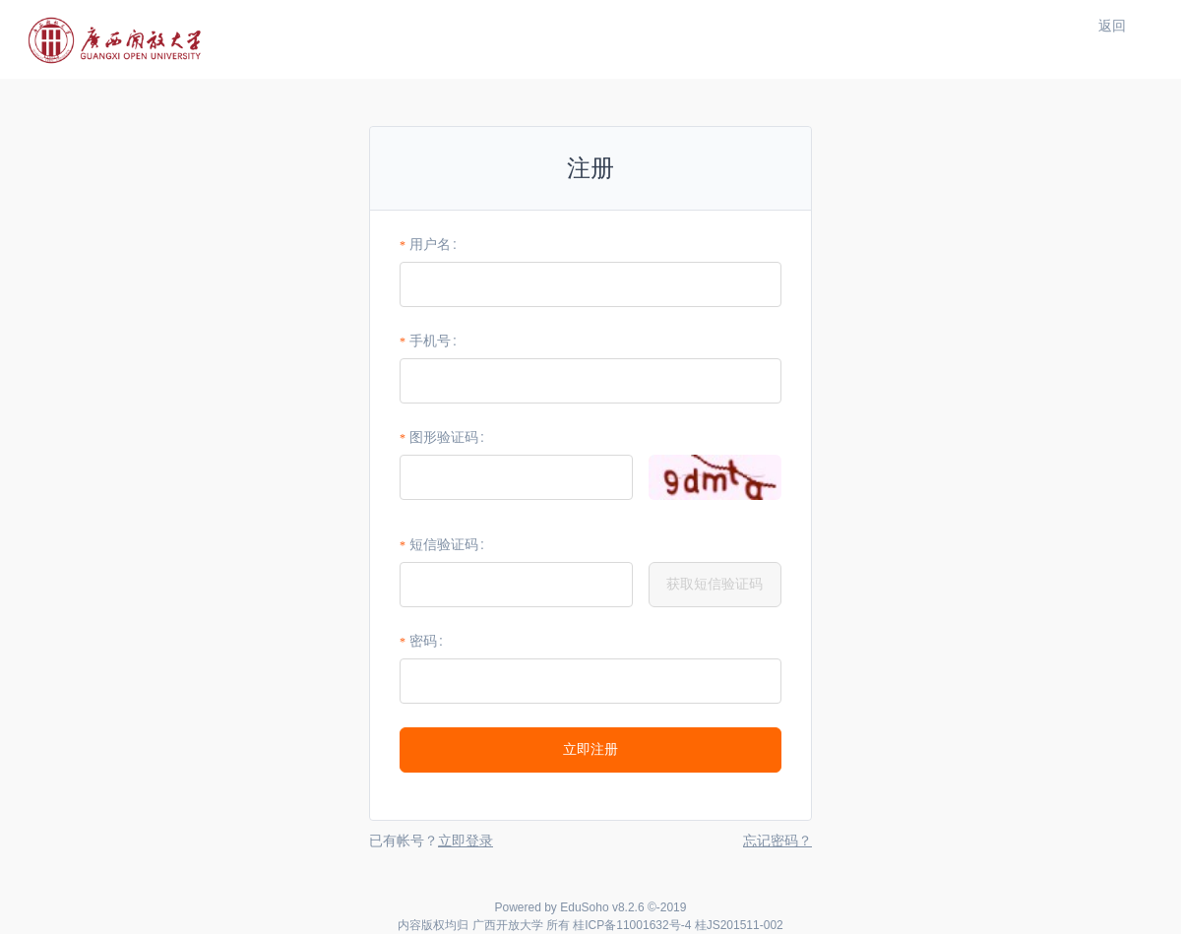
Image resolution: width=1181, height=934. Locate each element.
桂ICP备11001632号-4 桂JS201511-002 (677, 925)
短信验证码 (443, 544)
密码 (423, 641)
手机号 (430, 340)
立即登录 (465, 840)
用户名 (430, 244)
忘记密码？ (777, 840)
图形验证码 (443, 437)
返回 (1112, 25)
